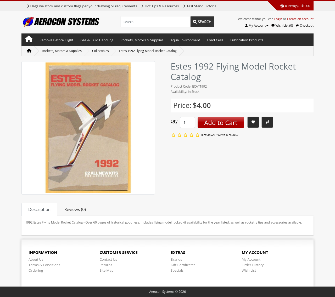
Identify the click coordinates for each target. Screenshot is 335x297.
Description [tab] (39, 209)
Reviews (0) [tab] (75, 209)
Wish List (249, 270)
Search (202, 21)
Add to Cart (220, 122)
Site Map (107, 270)
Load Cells (215, 40)
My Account (251, 259)
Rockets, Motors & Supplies (142, 40)
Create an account (300, 19)
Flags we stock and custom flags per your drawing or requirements (82, 6)
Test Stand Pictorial (200, 6)
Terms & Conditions (44, 264)
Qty (174, 121)
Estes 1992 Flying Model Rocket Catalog (147, 51)
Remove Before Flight (56, 40)
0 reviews (208, 135)
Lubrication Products (246, 40)
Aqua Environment (185, 40)
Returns (106, 264)
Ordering (36, 270)
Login (278, 19)
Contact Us (108, 259)
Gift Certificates (183, 264)
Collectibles (100, 51)
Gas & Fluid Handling (96, 40)
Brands (176, 259)
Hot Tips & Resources (160, 6)
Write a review (227, 135)
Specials (177, 270)
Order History (253, 264)
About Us (36, 259)
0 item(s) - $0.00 (295, 5)
